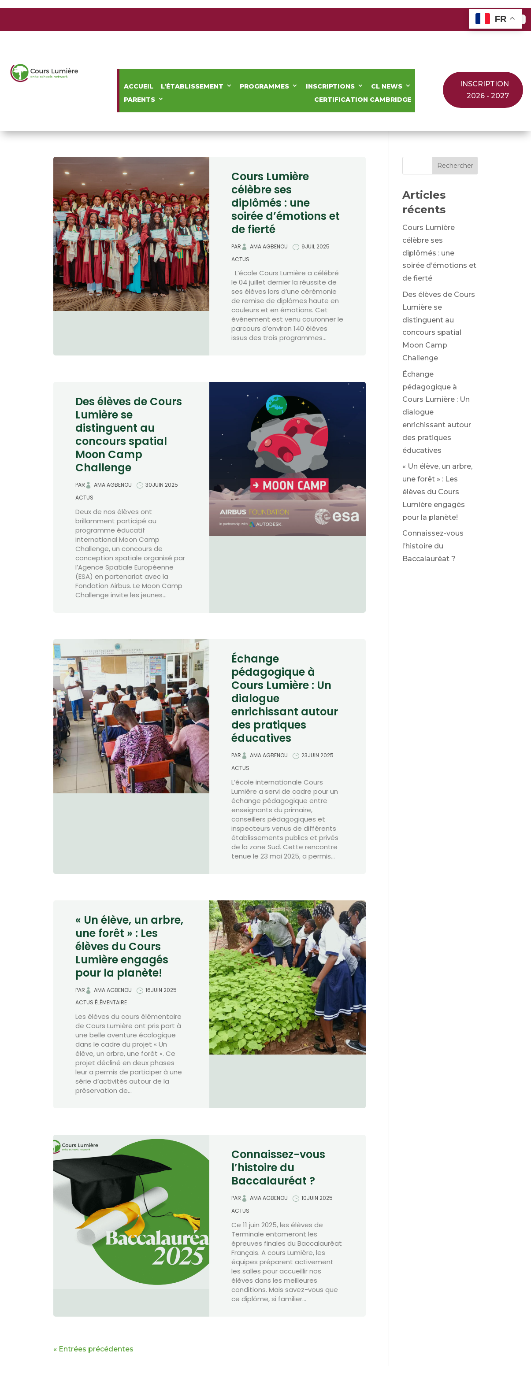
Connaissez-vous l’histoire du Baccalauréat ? (278, 1167)
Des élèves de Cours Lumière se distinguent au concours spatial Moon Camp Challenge (128, 434)
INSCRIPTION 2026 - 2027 (484, 90)
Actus (240, 259)
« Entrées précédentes (93, 1349)
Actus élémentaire (101, 1002)
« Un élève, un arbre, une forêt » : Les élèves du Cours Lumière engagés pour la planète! (129, 946)
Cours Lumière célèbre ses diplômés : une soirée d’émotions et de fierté (285, 203)
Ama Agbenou (269, 246)
